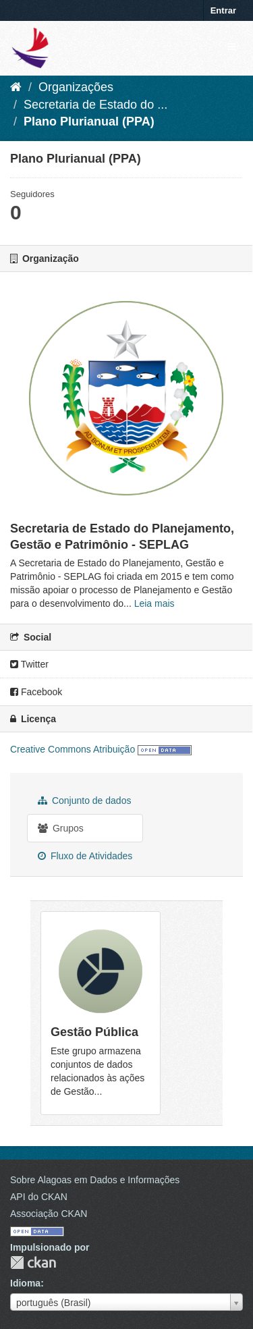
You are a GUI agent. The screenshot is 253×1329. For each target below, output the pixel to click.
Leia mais (154, 603)
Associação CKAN (48, 1213)
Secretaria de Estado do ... (95, 104)
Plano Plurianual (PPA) (89, 121)
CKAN (33, 1262)
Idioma (25, 1283)
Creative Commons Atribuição (72, 749)
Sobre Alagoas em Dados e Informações (94, 1179)
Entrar (223, 10)
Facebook (36, 691)
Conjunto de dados (84, 800)
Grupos (61, 828)
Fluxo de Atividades (85, 855)
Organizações (75, 87)
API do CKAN (38, 1196)
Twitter (29, 664)
